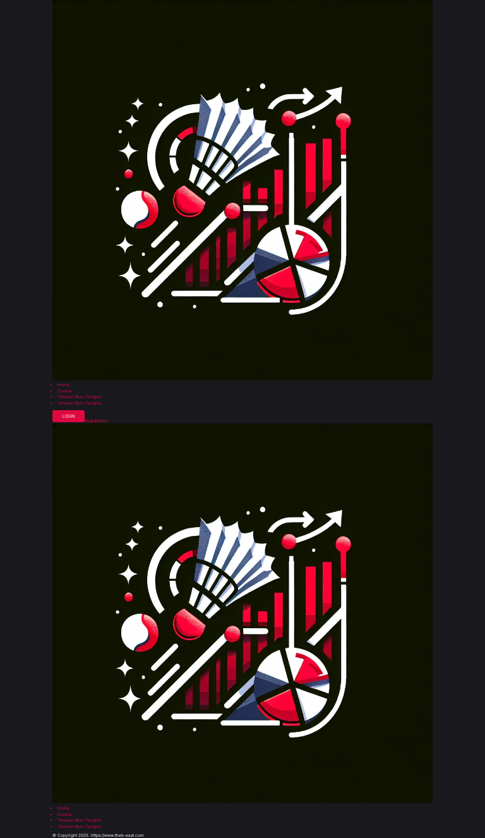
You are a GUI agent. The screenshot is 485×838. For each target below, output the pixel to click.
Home (63, 385)
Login (69, 416)
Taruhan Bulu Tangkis (79, 397)
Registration (96, 421)
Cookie (64, 391)
